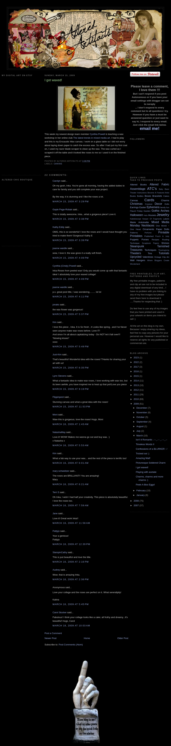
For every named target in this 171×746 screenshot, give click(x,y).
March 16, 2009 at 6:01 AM (71, 463)
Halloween (136, 214)
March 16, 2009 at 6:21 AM (71, 484)
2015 (136, 376)
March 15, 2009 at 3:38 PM (71, 219)
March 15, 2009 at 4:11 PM (71, 296)
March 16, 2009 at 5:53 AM (71, 445)
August (140, 426)
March (140, 435)
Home (87, 638)
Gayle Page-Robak (62, 209)
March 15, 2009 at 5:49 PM (71, 346)
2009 (136, 403)
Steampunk (137, 246)
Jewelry (163, 215)
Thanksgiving (163, 250)
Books (133, 196)
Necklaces (147, 225)
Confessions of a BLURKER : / (151, 449)
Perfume (148, 233)
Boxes (148, 196)
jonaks (56, 304)
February (141, 490)
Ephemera (153, 207)
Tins (150, 253)
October (140, 417)
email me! (150, 128)
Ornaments (148, 229)
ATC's (152, 188)
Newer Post (50, 638)
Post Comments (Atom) (71, 644)
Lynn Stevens (59, 376)
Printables (136, 235)
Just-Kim (57, 354)
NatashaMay (59, 432)
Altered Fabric (159, 184)
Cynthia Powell (97, 134)
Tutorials (164, 253)
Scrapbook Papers (150, 243)
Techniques (150, 250)
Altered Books (138, 184)
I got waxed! (142, 467)
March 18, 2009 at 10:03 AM (71, 625)
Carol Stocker (60, 612)
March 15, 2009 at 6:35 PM (71, 367)
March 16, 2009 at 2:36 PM (71, 579)
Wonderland (135, 264)
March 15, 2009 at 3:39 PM (71, 240)
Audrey (56, 569)
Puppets (134, 239)
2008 (136, 500)
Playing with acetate (146, 472)
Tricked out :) (142, 453)
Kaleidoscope (135, 219)
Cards (149, 200)
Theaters (135, 253)
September (142, 421)
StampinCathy (60, 552)
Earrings (134, 207)
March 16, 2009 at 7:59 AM (71, 505)
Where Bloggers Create (158, 260)
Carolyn (57, 181)
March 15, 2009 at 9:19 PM (71, 389)
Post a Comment (53, 633)
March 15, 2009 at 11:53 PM (71, 406)
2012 (136, 390)
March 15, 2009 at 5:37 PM (71, 314)
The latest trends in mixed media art (91, 138)
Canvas (58, 164)
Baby (161, 189)
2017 (136, 366)
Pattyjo (56, 531)
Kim (54, 322)
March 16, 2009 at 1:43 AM (71, 424)
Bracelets (157, 196)
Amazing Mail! (143, 458)
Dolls (167, 204)
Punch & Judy (162, 236)
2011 (136, 394)
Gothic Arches (160, 210)
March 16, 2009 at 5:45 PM (71, 604)
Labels (166, 219)
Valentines (147, 257)
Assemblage (137, 188)
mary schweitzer (61, 471)
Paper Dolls (162, 229)
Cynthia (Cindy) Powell (64, 265)
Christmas (136, 203)
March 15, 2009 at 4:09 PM (71, 257)
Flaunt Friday (136, 211)
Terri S (56, 492)
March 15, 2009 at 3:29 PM (71, 201)
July (138, 431)
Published (149, 236)
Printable (163, 232)
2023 (136, 357)
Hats (145, 215)
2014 (136, 380)
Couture (148, 204)
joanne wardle (60, 248)
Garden (147, 211)
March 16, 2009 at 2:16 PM (71, 561)
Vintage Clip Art (161, 257)
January (140, 495)
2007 (136, 505)
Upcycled (135, 256)
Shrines (165, 243)
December (142, 408)
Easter (142, 207)
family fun (164, 207)
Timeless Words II (145, 444)
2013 (136, 385)
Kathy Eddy (58, 227)
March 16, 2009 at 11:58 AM (71, 523)
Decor (158, 203)
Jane (55, 513)
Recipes (155, 239)
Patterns (134, 232)
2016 (136, 371)
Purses (145, 239)
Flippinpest (58, 397)
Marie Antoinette (139, 222)
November (142, 412)
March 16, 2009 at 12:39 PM (71, 544)
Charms (165, 200)
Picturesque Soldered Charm (150, 462)
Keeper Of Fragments (152, 219)
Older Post (122, 638)
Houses (152, 215)
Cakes (166, 196)
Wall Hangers (137, 260)
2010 (136, 399)
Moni (55, 414)
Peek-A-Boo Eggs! (145, 484)
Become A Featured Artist (158, 193)
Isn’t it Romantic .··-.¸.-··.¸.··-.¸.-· (151, 439)
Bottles (140, 196)
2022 (136, 362)
